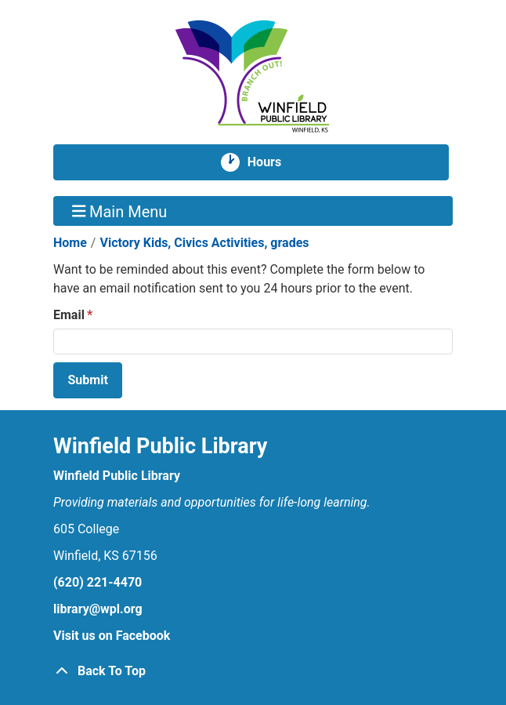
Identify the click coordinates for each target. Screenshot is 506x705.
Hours (270, 162)
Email (69, 314)
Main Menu (120, 211)
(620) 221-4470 (97, 582)
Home (70, 242)
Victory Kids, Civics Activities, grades (204, 242)
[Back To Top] (253, 671)
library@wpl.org (98, 608)
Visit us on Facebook (111, 635)
